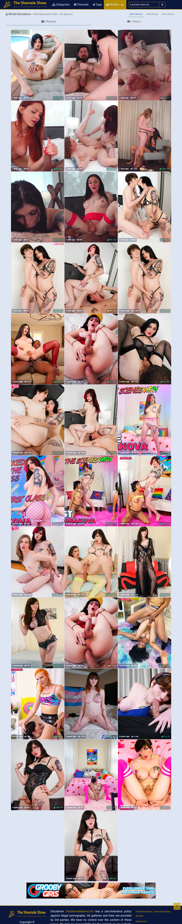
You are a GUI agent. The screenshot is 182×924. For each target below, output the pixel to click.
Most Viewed (168, 14)
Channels (81, 4)
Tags (97, 4)
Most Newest (136, 14)
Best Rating (152, 14)
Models (112, 4)
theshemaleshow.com (80, 911)
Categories (61, 4)
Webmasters (141, 921)
